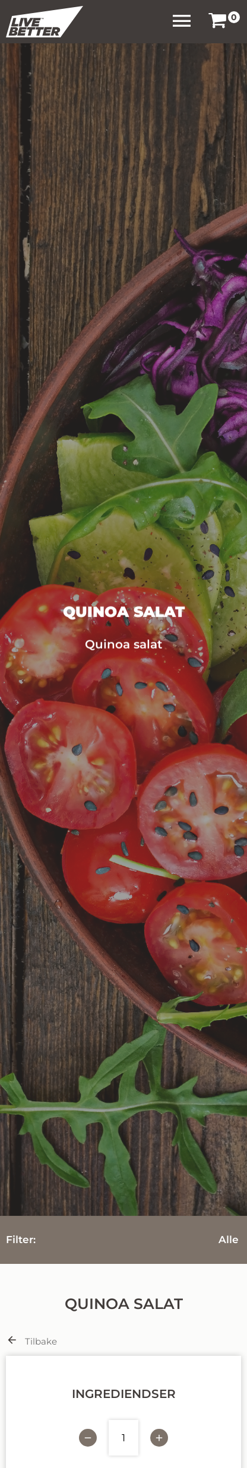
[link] (217, 22)
